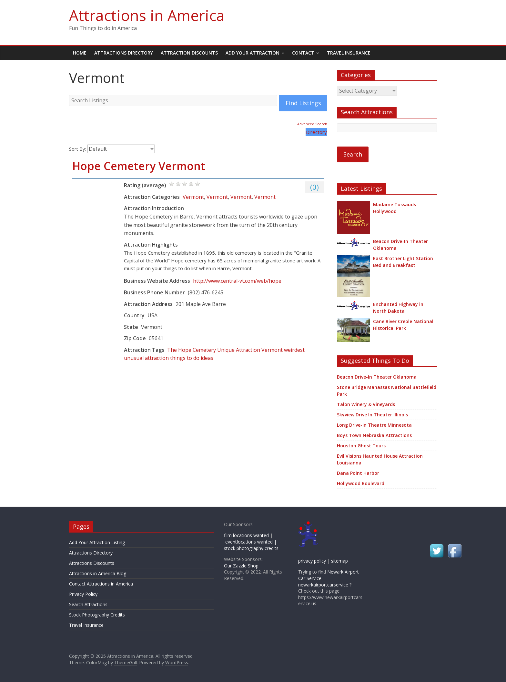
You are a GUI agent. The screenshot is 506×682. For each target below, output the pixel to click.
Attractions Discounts (91, 563)
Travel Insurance (348, 53)
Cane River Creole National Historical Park (403, 324)
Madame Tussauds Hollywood (394, 207)
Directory (316, 132)
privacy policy (312, 561)
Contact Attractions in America (101, 584)
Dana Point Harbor (358, 473)
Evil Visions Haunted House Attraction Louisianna (380, 459)
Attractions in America (147, 15)
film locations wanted (246, 535)
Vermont (193, 196)
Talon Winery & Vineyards (366, 404)
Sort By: (77, 149)
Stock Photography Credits (97, 615)
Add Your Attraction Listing (97, 542)
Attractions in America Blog (97, 573)
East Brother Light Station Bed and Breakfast (403, 261)
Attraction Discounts (189, 53)
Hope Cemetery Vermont (138, 165)
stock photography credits (251, 548)
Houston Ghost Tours (361, 446)
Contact (303, 53)
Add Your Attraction (252, 53)
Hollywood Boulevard (360, 483)
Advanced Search (312, 123)
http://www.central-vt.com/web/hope (237, 280)
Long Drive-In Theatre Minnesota (374, 425)
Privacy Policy (83, 594)
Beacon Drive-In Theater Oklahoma (400, 244)
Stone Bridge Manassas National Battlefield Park (386, 390)
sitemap (339, 561)
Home (79, 53)
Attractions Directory (123, 53)
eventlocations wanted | (251, 542)
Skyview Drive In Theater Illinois (372, 415)
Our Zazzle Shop (241, 566)
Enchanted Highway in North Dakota (398, 307)
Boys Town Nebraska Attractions (374, 435)
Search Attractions (88, 604)
